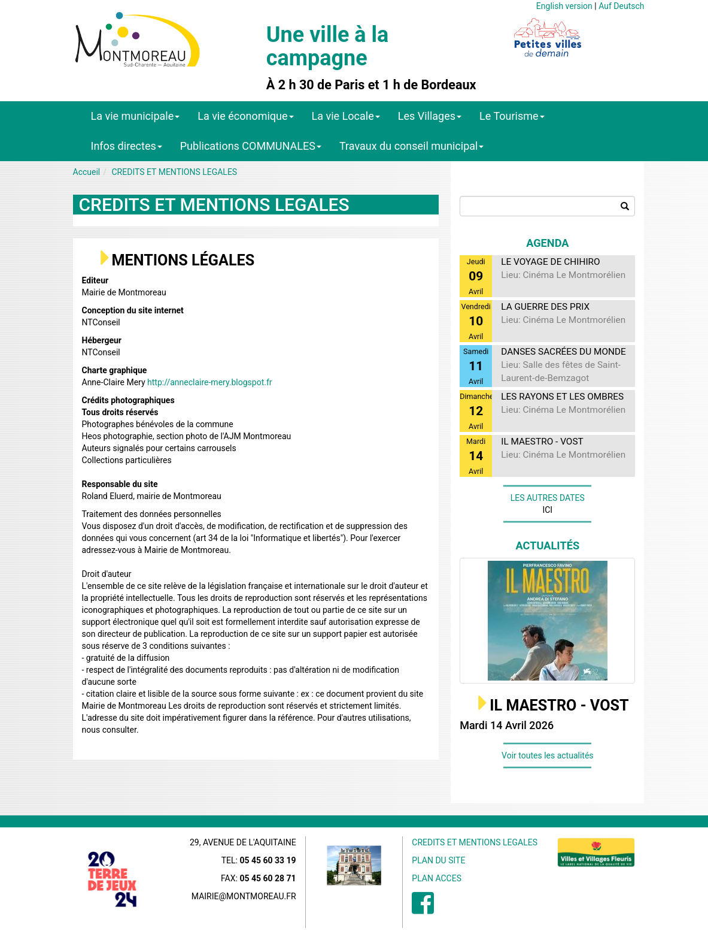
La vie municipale (135, 116)
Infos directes (126, 146)
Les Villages (429, 116)
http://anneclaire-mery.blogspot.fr (209, 382)
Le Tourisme (512, 116)
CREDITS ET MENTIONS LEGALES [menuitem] (474, 842)
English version (564, 6)
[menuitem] (423, 909)
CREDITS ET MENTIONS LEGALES (175, 172)
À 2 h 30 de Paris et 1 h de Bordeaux (371, 85)
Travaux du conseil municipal (411, 146)
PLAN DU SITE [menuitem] (438, 860)
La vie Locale (346, 116)
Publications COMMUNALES (250, 146)
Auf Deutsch (621, 6)
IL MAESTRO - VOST (559, 705)
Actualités (548, 545)
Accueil (87, 172)
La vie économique (245, 116)
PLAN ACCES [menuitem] (436, 878)
